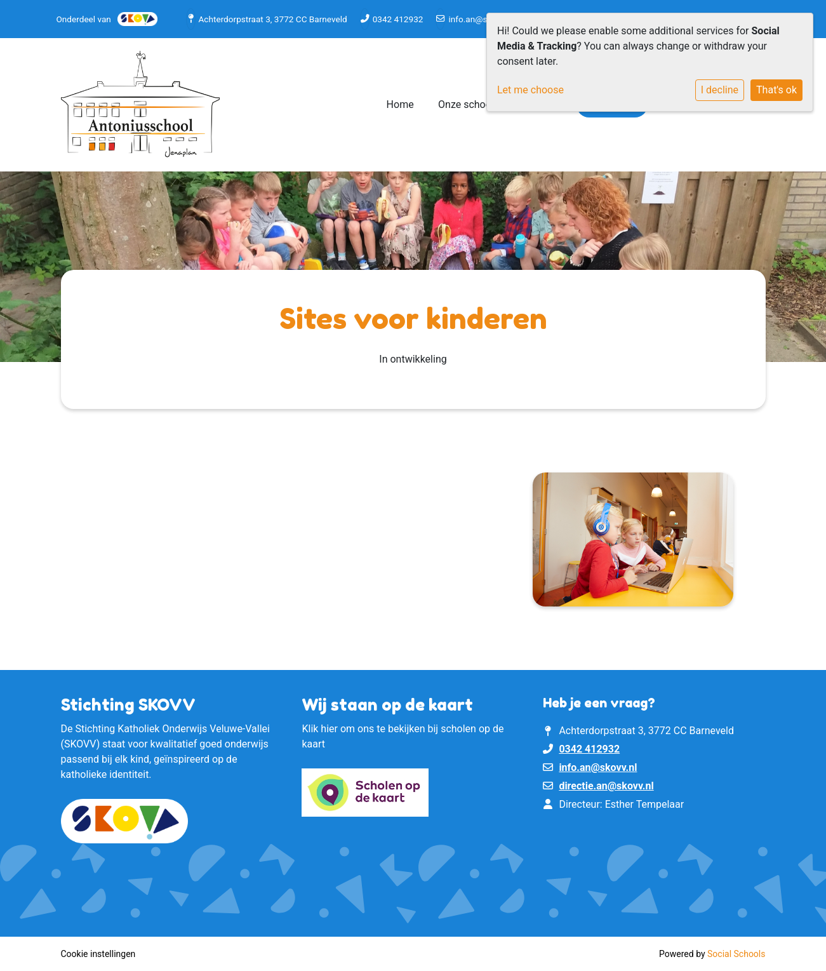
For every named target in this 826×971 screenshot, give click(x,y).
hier (329, 729)
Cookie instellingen (98, 954)
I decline (719, 90)
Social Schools (736, 954)
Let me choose (530, 90)
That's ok (776, 90)
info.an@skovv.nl (480, 19)
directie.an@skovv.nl (606, 786)
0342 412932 (398, 19)
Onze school (467, 104)
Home (400, 104)
